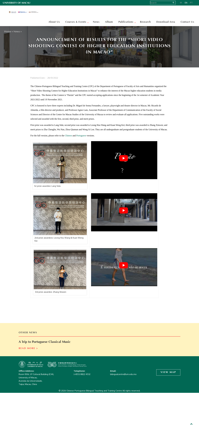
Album (109, 21)
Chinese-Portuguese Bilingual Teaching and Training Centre (25, 12)
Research (145, 21)
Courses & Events (76, 21)
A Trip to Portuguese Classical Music (45, 342)
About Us (54, 21)
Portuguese (81, 136)
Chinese (68, 136)
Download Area (165, 21)
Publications (126, 21)
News (96, 21)
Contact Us (187, 21)
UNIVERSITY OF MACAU (16, 2)
